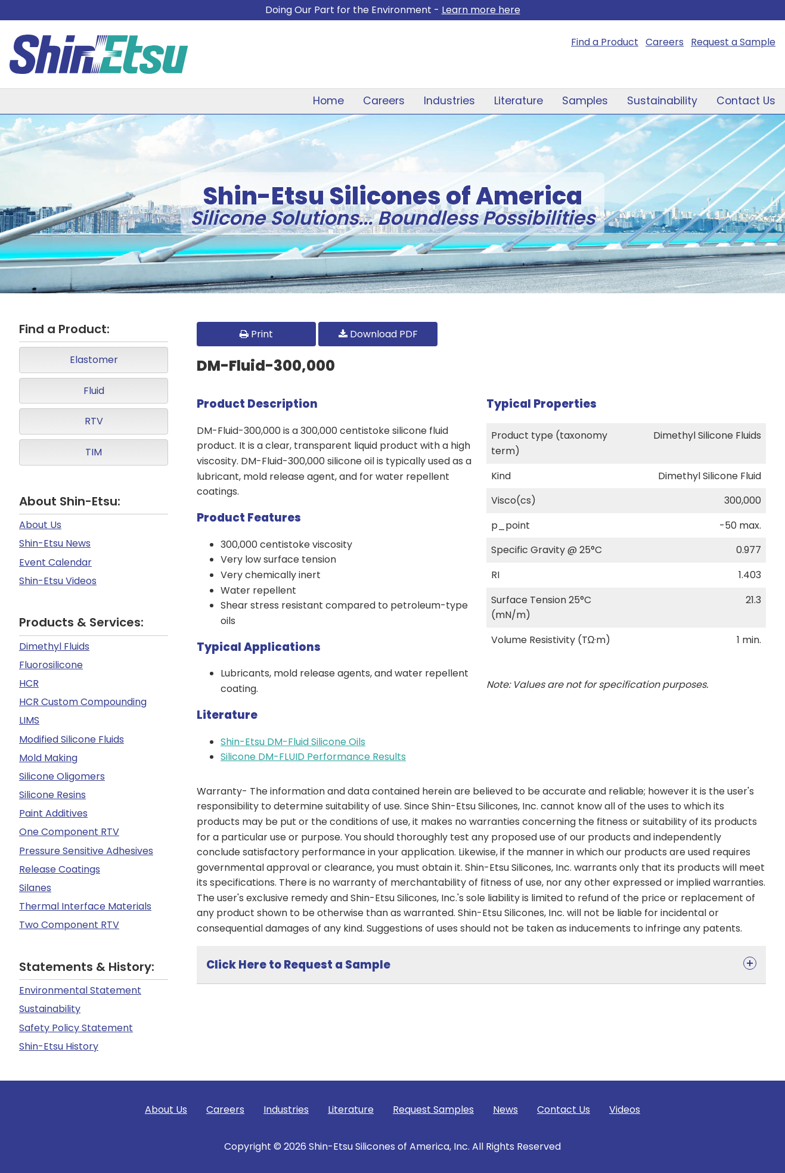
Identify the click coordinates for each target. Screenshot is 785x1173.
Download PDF (378, 334)
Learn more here (481, 10)
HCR (29, 683)
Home (328, 101)
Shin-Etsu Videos (58, 580)
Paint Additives (53, 813)
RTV (94, 421)
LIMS (29, 720)
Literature (518, 101)
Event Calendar (55, 562)
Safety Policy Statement (76, 1028)
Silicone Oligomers (62, 776)
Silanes (35, 887)
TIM (93, 452)
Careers (665, 42)
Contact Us (745, 101)
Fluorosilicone (51, 665)
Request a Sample (733, 42)
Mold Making (48, 758)
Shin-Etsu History (58, 1046)
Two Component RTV (69, 924)
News (505, 1109)
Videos (624, 1109)
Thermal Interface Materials (85, 906)
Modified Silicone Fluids (71, 739)
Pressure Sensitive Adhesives (86, 851)
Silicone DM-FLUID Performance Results (313, 757)
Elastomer (94, 360)
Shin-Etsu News (55, 543)
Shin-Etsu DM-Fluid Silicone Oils (293, 742)
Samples (585, 101)
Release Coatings (59, 869)
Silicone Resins (52, 794)
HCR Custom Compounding (83, 701)
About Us (40, 524)
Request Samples (433, 1109)
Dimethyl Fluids (54, 646)
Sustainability (662, 101)
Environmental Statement (80, 990)
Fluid (93, 391)
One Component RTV (69, 831)
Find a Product (604, 42)
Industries (449, 101)
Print (256, 334)
